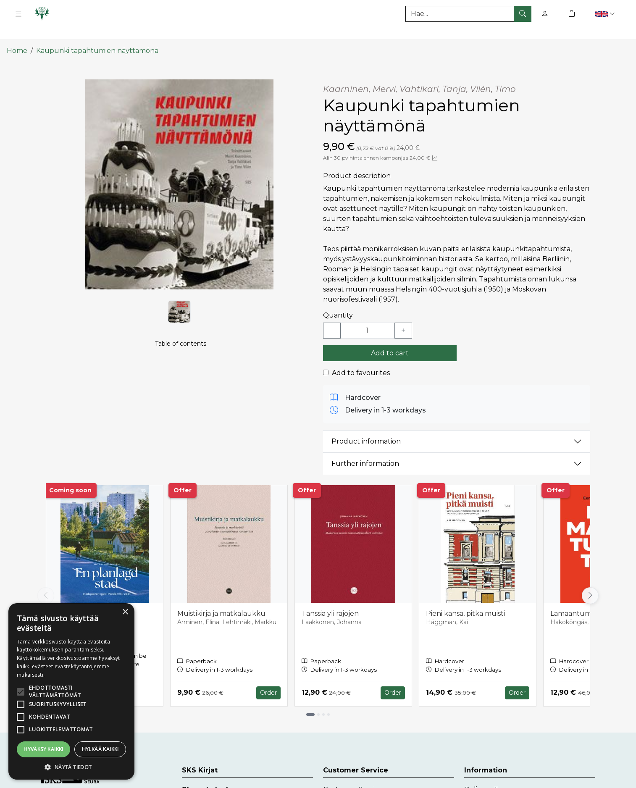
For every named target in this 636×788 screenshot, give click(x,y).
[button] (606, 14)
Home (17, 35)
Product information (366, 425)
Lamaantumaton (578, 597)
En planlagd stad (81, 597)
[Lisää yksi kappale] (403, 314)
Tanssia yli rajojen (330, 597)
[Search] (468, 14)
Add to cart (390, 337)
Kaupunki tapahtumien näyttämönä (97, 35)
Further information (365, 448)
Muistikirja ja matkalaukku (221, 597)
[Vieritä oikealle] (590, 579)
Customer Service (353, 773)
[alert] (71, 691)
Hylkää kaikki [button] (100, 749)
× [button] (125, 612)
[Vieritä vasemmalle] (45, 579)
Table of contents (180, 338)
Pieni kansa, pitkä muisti (465, 597)
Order (268, 676)
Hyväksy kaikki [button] (43, 749)
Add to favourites (361, 356)
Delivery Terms (489, 773)
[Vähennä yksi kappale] (332, 314)
